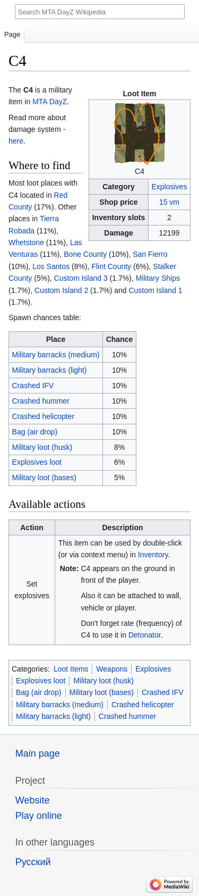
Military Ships (158, 278)
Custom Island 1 (155, 290)
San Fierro (150, 254)
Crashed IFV (33, 385)
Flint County (111, 266)
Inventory (153, 554)
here (15, 141)
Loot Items (71, 669)
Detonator (144, 635)
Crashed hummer (41, 401)
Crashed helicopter (43, 416)
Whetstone (26, 242)
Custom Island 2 (61, 290)
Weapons (111, 669)
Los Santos (51, 266)
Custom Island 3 (81, 278)
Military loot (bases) (44, 477)
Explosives (169, 186)
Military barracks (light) (49, 370)
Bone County (85, 254)
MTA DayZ (49, 101)
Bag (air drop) (35, 432)
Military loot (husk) (42, 447)
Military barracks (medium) (56, 354)
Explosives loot (37, 462)
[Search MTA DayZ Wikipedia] (100, 11)
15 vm (169, 202)
